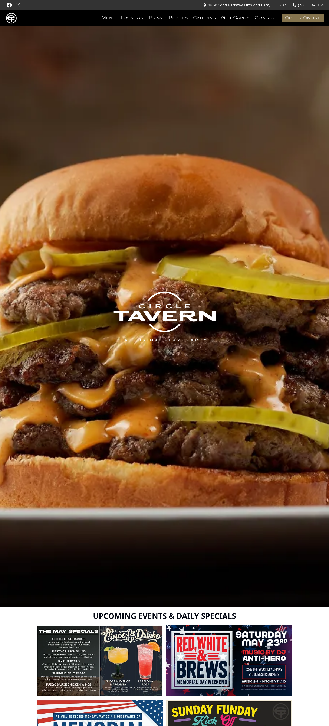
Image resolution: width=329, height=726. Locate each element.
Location (132, 18)
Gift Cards (235, 18)
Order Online (302, 18)
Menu (109, 18)
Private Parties (168, 18)
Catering (204, 18)
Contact (265, 18)
